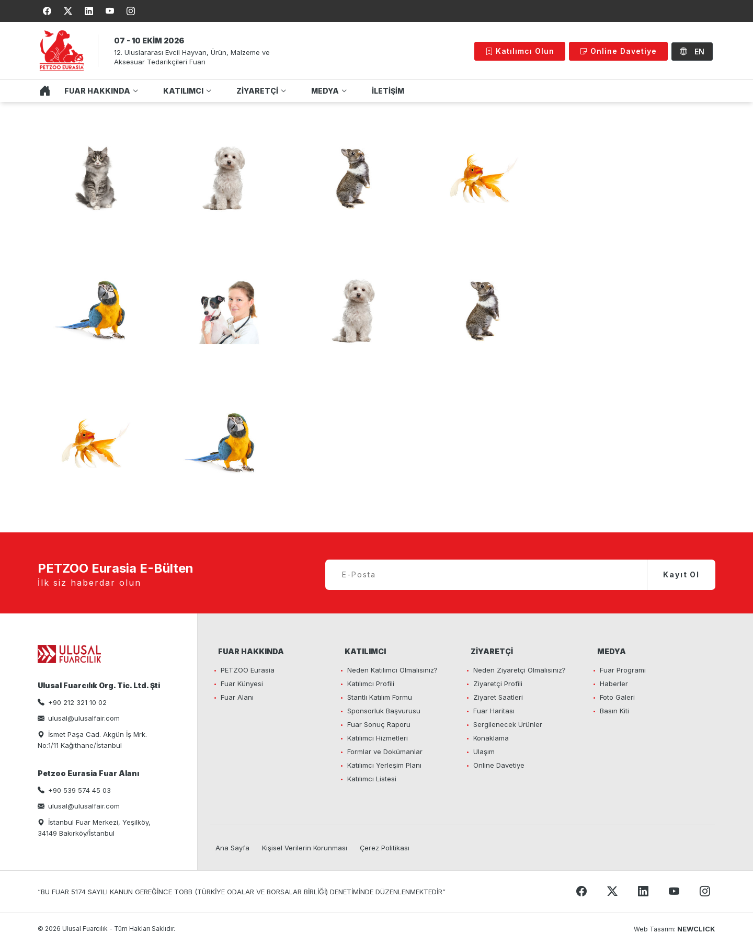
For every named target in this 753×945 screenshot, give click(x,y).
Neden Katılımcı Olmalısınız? (392, 670)
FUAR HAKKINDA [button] (97, 90)
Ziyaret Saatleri (498, 697)
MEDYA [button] (325, 90)
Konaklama (491, 738)
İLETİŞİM (388, 90)
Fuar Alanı (237, 697)
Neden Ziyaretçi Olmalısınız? (519, 670)
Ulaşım (484, 751)
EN (692, 51)
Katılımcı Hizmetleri (377, 738)
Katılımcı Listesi (371, 779)
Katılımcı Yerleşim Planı (384, 765)
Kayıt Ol (681, 574)
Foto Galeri (617, 697)
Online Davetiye (618, 51)
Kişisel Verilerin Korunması (304, 848)
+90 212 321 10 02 (77, 702)
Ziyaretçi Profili (497, 683)
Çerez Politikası (384, 848)
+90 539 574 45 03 (79, 790)
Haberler (614, 683)
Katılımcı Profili (370, 683)
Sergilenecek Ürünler (507, 724)
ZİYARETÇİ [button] (257, 90)
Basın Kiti (614, 711)
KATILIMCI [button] (183, 90)
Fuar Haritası (494, 711)
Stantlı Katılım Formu (379, 697)
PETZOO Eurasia (248, 670)
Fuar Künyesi (242, 683)
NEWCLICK (696, 929)
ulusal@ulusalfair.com (84, 718)
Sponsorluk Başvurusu (383, 711)
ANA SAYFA (42, 91)
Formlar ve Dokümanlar (385, 751)
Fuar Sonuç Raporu (378, 724)
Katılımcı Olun (519, 51)
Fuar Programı (623, 670)
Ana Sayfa (232, 848)
